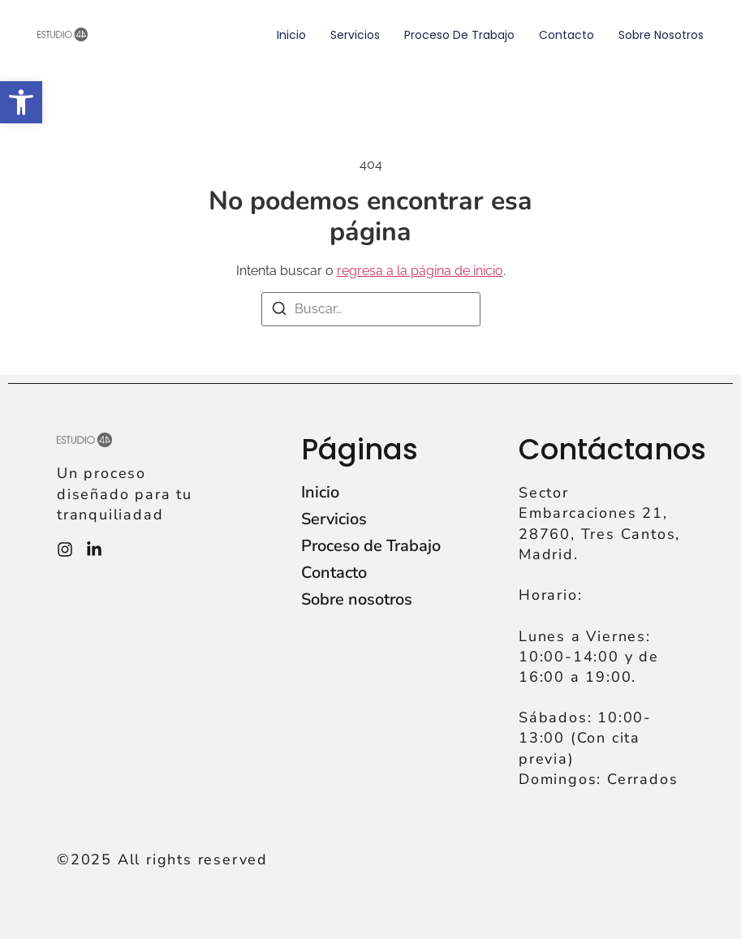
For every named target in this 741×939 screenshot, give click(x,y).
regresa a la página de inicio (420, 270)
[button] (21, 102)
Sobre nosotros (661, 35)
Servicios (355, 35)
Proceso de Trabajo (459, 35)
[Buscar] (279, 311)
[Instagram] (65, 549)
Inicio (291, 35)
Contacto (566, 35)
